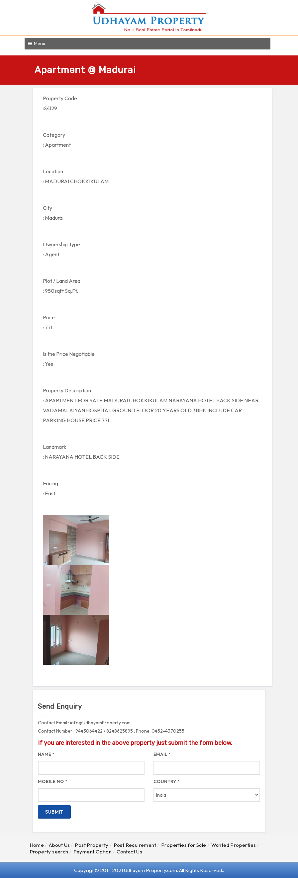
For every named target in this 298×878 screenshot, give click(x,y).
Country (166, 781)
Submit (54, 812)
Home (37, 845)
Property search (49, 851)
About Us (59, 845)
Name (46, 754)
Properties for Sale (183, 845)
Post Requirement (135, 845)
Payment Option (92, 851)
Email (162, 754)
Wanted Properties (233, 845)
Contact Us (129, 851)
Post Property (91, 845)
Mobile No (52, 781)
